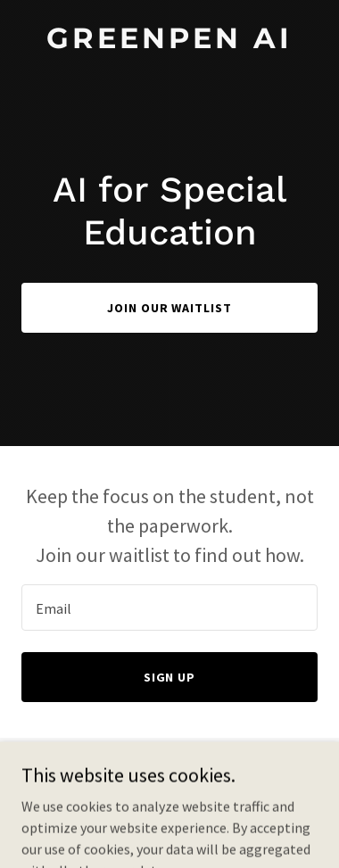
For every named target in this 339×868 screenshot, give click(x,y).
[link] (169, 43)
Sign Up (170, 677)
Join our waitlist (170, 308)
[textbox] (169, 607)
